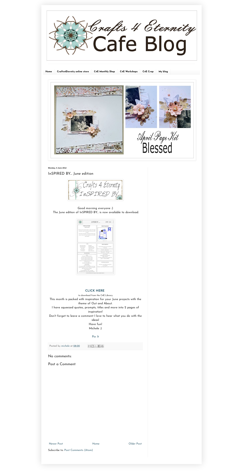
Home (48, 71)
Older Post (135, 443)
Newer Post (56, 443)
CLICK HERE (95, 290)
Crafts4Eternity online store (73, 71)
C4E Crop (148, 71)
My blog (163, 71)
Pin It (95, 336)
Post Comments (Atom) (78, 450)
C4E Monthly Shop (104, 71)
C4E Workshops (129, 71)
